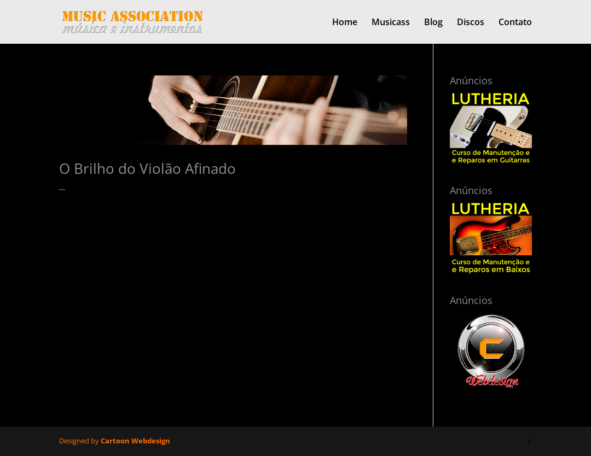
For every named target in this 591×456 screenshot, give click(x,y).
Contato (515, 23)
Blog (433, 23)
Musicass (391, 23)
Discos (470, 23)
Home (344, 23)
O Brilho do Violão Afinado (147, 168)
